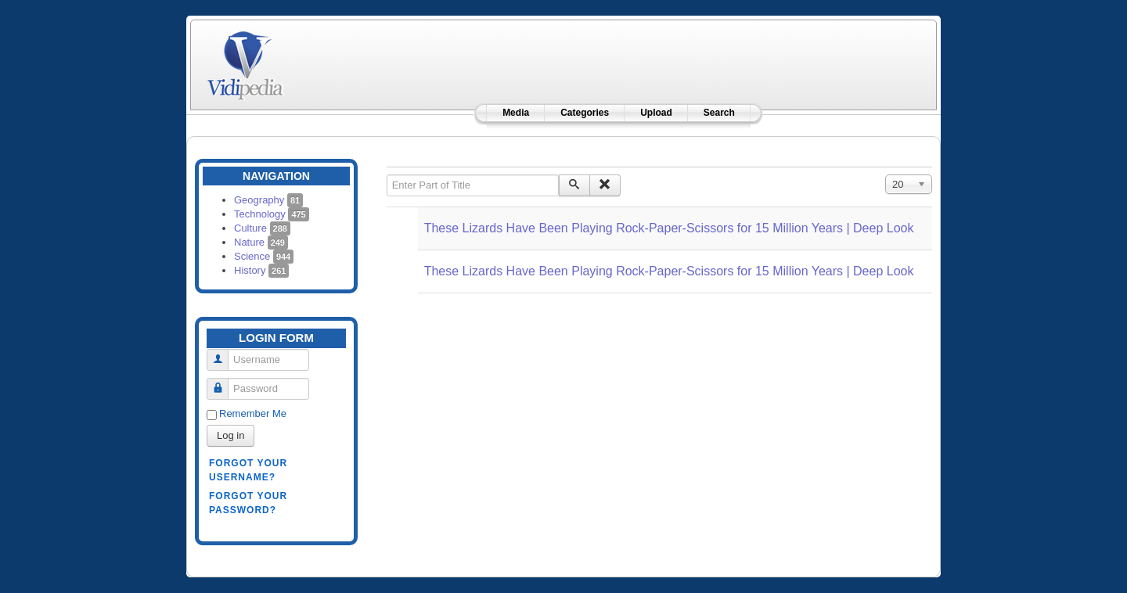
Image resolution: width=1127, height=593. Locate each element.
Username (223, 353)
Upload (656, 112)
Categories (584, 112)
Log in (230, 435)
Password (223, 382)
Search (719, 112)
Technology (271, 214)
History (261, 270)
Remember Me (252, 413)
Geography (268, 200)
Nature (261, 242)
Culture (262, 228)
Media (515, 112)
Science (263, 256)
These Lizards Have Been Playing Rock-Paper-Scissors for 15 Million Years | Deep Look (669, 228)
